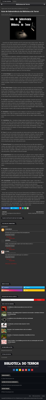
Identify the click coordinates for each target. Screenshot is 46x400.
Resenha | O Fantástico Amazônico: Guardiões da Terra (21, 335)
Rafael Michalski (5, 14)
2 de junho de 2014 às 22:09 (11, 252)
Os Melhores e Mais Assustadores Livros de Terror (19, 307)
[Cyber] (7, 251)
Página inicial (4, 8)
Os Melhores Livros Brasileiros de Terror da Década (20, 318)
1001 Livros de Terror (36, 396)
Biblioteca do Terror (23, 4)
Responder (8, 234)
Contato (43, 396)
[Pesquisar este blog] (17, 300)
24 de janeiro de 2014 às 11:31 (11, 241)
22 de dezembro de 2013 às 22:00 (12, 230)
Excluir (12, 234)
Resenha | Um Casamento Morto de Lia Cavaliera (19, 329)
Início (30, 396)
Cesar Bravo (8, 229)
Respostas (9, 237)
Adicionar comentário (11, 263)
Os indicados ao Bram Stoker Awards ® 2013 (18, 323)
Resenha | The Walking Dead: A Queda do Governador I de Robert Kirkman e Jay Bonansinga (25, 313)
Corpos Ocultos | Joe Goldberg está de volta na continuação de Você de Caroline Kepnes (25, 341)
